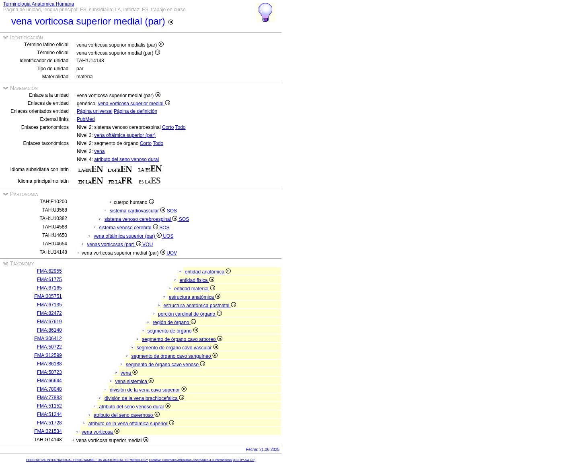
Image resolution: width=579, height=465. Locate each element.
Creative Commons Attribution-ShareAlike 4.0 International (190, 460)
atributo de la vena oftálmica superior (131, 423)
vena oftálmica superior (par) (125, 135)
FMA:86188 (49, 364)
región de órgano (174, 322)
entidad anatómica (208, 272)
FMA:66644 (49, 380)
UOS (168, 236)
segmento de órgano (172, 331)
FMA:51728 (49, 423)
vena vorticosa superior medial (134, 103)
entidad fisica (196, 280)
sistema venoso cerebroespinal (142, 219)
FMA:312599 (48, 355)
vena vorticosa (100, 432)
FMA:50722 (49, 347)
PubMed (86, 119)
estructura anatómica (194, 297)
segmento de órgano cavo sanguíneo (174, 356)
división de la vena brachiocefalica (144, 398)
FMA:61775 (49, 279)
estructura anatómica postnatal (199, 305)
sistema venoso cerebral (129, 227)
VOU (147, 244)
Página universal (95, 111)
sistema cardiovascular (138, 211)
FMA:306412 (48, 338)
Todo (180, 127)
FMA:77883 (49, 397)
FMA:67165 (49, 288)
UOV (171, 253)
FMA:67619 (49, 321)
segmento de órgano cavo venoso (165, 364)
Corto (168, 127)
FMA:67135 (49, 305)
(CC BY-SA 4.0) (244, 460)
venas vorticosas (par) (114, 244)
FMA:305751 (48, 296)
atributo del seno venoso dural (126, 159)
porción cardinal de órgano (190, 314)
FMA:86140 (49, 330)
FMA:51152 (49, 406)
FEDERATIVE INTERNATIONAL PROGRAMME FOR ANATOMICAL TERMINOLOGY (87, 460)
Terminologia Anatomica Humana (38, 4)
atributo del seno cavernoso (127, 415)
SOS (172, 211)
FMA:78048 (49, 389)
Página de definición (135, 111)
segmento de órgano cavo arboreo (182, 339)
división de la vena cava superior (148, 390)
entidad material (194, 289)
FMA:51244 (49, 414)
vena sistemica (134, 381)
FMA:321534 (48, 431)
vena (99, 151)
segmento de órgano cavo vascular (177, 348)
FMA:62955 (49, 271)
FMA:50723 (49, 372)
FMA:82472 (49, 313)
